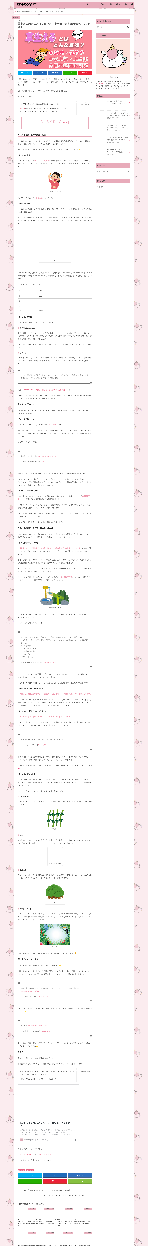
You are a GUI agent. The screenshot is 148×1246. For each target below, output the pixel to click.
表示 (65, 122)
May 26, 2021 (43, 745)
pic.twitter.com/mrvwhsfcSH (30, 991)
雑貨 (111, 4)
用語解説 (22, 1169)
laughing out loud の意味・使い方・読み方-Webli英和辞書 (44, 390)
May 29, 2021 (44, 996)
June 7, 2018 (46, 461)
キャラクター (90, 4)
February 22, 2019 (50, 662)
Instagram (21, 1154)
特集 (125, 4)
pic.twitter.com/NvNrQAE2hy (38, 1025)
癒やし (118, 4)
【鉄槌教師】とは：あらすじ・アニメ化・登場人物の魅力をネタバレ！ (112, 128)
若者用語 (30, 1169)
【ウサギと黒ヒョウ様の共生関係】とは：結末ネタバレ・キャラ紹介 (112, 116)
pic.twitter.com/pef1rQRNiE (47, 456)
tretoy (22, 109)
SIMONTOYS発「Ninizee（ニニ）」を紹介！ (111, 103)
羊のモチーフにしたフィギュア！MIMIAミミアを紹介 (111, 152)
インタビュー (102, 4)
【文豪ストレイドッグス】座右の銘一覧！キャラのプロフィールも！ (112, 140)
